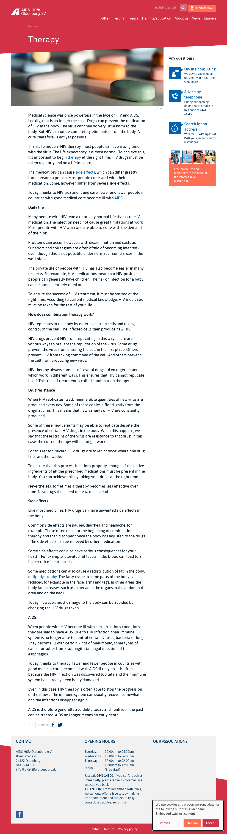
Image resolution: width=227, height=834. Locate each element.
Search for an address (195, 125)
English (157, 7)
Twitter (60, 723)
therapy (74, 156)
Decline (192, 823)
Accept (210, 823)
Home (32, 25)
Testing (118, 17)
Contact (95, 828)
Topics (133, 17)
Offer (105, 17)
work (138, 221)
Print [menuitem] (31, 723)
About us (181, 17)
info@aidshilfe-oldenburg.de (36, 768)
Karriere (210, 17)
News (196, 17)
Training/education (156, 17)
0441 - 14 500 (25, 764)
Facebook (53, 723)
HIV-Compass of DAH (200, 135)
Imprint (109, 828)
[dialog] (188, 815)
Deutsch (169, 7)
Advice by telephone (193, 93)
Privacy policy (128, 828)
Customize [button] (163, 823)
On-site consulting (200, 68)
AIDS (119, 197)
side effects (85, 171)
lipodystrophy (45, 576)
